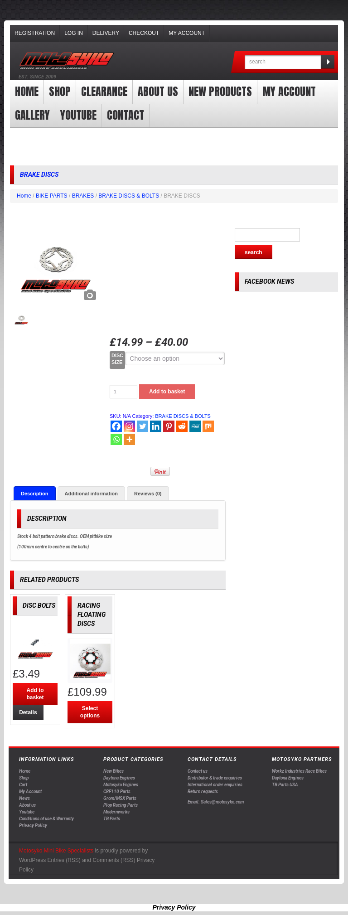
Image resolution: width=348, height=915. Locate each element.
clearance (104, 91)
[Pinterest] (168, 426)
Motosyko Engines (120, 785)
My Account (187, 33)
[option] (55, 259)
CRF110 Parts (116, 791)
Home (27, 91)
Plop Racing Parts (120, 805)
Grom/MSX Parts (119, 798)
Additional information (91, 493)
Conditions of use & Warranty (46, 819)
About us (158, 91)
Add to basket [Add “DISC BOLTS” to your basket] (35, 694)
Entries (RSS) (63, 860)
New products (220, 91)
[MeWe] (195, 426)
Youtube (26, 812)
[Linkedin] (155, 426)
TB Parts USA (285, 785)
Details (27, 713)
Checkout (144, 33)
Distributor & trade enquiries (215, 778)
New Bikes (113, 771)
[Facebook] (116, 426)
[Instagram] (129, 426)
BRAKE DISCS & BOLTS (128, 196)
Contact (125, 115)
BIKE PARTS (52, 196)
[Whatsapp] (116, 439)
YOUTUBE (78, 115)
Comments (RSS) (114, 860)
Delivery (105, 33)
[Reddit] (182, 426)
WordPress (32, 860)
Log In (73, 33)
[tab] (35, 493)
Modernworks (116, 812)
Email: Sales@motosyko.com (216, 801)
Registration (34, 33)
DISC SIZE (117, 359)
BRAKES (83, 196)
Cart (23, 785)
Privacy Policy (33, 825)
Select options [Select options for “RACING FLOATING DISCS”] (90, 712)
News (24, 798)
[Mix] (208, 426)
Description (34, 493)
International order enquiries (215, 785)
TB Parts (111, 819)
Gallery (32, 115)
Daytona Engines (119, 778)
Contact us (198, 771)
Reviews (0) (148, 493)
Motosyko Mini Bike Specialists (56, 850)
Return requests (203, 791)
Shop (60, 91)
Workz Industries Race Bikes (299, 771)
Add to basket (167, 391)
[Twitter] (142, 426)
